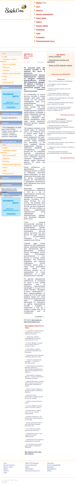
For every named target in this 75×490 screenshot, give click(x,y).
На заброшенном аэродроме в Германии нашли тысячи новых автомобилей (59, 121)
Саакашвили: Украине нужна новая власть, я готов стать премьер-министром (34, 332)
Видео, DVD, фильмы (32, 463)
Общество (5, 67)
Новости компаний (8, 64)
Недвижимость (51, 469)
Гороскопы (39, 30)
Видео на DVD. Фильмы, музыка (59, 65)
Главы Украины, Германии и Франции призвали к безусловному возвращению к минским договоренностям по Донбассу (34, 369)
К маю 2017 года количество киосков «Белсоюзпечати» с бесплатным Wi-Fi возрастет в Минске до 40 (59, 108)
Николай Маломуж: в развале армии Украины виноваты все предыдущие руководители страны (34, 383)
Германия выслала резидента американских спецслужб (34, 440)
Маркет (38, 3)
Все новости (29, 454)
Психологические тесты (44, 41)
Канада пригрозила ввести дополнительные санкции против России (33, 424)
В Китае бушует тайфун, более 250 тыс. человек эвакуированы (33, 412)
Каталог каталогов (9, 465)
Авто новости (61, 119)
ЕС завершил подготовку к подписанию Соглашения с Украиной (33, 445)
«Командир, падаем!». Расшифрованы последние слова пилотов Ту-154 (33, 338)
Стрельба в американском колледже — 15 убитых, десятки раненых (33, 361)
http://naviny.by (36, 320)
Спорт (4, 79)
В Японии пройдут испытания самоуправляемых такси (57, 138)
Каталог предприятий (43, 14)
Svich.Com (6, 480)
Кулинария (39, 37)
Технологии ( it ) (7, 82)
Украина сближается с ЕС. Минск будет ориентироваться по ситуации (34, 418)
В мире (4, 57)
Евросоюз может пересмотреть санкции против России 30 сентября (34, 396)
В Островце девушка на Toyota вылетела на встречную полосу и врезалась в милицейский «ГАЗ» (61, 133)
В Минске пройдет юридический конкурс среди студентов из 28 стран (60, 103)
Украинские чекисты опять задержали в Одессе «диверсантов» (34, 435)
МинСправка (29, 469)
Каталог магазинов (31, 465)
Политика (5, 70)
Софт (37, 33)
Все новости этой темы (33, 452)
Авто (37, 7)
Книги (27, 467)
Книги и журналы (54, 56)
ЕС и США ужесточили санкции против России (32, 429)
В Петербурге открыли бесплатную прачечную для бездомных (33, 350)
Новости (38, 10)
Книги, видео (40, 18)
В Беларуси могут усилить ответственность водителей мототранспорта (61, 143)
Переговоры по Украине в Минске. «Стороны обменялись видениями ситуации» (34, 376)
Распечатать (41, 62)
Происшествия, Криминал (11, 73)
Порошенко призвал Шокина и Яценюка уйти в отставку (34, 355)
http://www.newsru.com (32, 322)
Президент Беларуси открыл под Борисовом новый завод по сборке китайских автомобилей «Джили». (60, 127)
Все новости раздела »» (68, 114)
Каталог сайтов (41, 26)
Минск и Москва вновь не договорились (60, 81)
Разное (4, 76)
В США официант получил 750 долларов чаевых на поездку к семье (34, 344)
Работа (38, 22)
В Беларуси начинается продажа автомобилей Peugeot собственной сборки (59, 152)
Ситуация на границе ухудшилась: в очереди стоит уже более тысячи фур (58, 94)
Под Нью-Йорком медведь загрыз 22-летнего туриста (33, 406)
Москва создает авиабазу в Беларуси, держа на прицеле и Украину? (34, 390)
